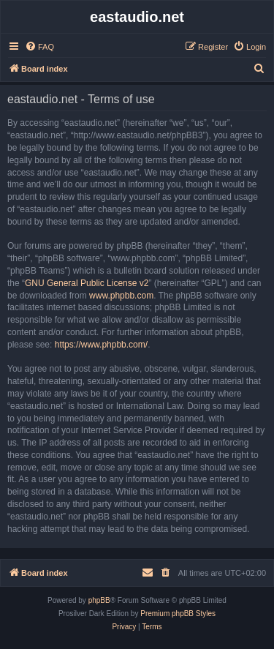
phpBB (99, 600)
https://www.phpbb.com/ (101, 344)
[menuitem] (39, 47)
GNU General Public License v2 (86, 283)
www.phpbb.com (121, 295)
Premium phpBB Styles (178, 613)
